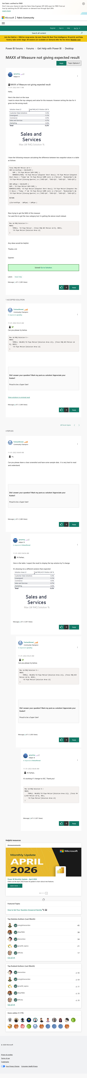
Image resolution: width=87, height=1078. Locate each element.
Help (68, 28)
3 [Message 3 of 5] (19, 625)
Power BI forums (14, 48)
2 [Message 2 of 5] (14, 522)
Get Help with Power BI (49, 48)
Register (53, 28)
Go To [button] (76, 28)
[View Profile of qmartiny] (17, 74)
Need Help (18, 279)
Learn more (6, 11)
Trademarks (5, 1066)
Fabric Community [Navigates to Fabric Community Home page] (25, 17)
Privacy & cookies (7, 1059)
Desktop (69, 48)
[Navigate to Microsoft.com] (8, 17)
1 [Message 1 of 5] (14, 284)
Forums (30, 48)
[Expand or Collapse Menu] (3, 23)
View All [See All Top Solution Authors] (11, 962)
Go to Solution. (46, 270)
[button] (61, 63)
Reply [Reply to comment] (74, 413)
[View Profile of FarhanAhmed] (18, 312)
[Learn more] (15, 890)
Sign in (61, 28)
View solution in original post (19, 400)
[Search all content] (57, 33)
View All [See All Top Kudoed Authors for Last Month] (11, 1009)
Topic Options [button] (73, 63)
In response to (15, 317)
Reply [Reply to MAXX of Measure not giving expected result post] (74, 290)
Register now (76, 39)
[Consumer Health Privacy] (29, 1071)
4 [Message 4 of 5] (14, 408)
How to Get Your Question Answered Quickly (25, 914)
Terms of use (5, 1063)
